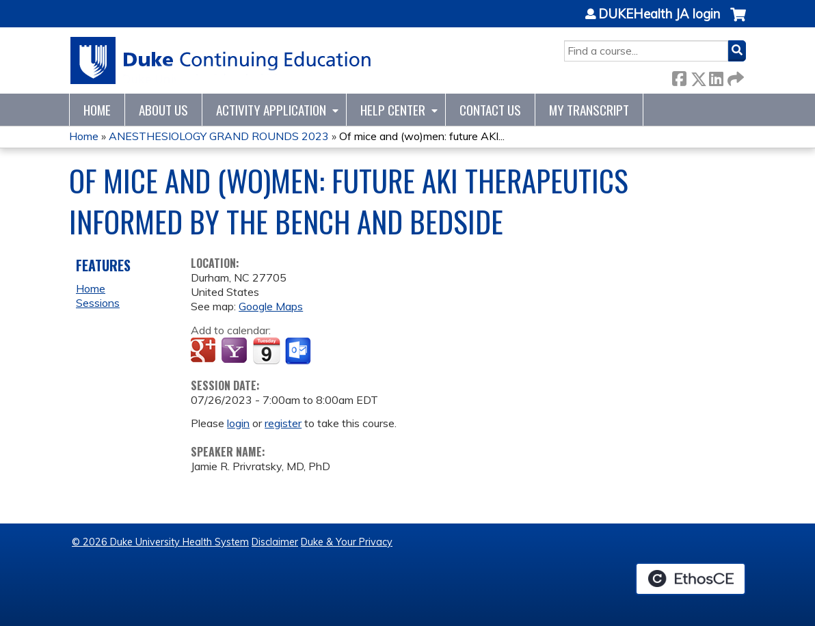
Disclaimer (275, 542)
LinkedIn (716, 76)
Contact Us (490, 110)
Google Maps (271, 306)
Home (97, 110)
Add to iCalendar (266, 350)
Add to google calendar (205, 351)
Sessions (98, 303)
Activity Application (271, 110)
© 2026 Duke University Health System (160, 542)
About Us (163, 110)
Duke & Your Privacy (346, 542)
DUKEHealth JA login (659, 14)
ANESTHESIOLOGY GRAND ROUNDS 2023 (219, 136)
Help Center (392, 110)
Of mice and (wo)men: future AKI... (422, 136)
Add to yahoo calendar (236, 351)
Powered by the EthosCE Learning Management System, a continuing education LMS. (690, 578)
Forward (734, 76)
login (238, 423)
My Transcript (589, 110)
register (283, 423)
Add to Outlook (299, 351)
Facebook (679, 76)
